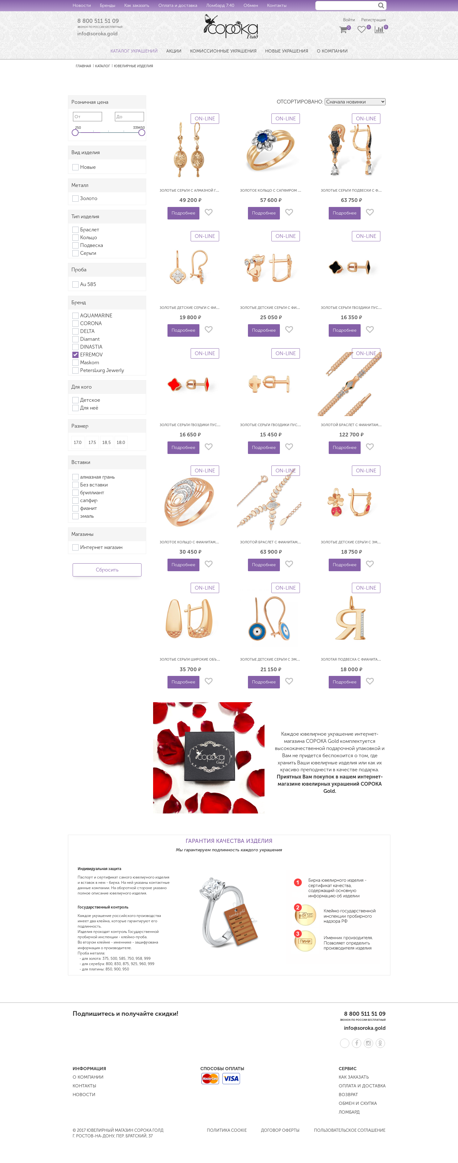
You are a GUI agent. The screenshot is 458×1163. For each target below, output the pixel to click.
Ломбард (349, 1112)
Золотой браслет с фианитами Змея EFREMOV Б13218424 (292, 543)
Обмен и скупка (358, 1104)
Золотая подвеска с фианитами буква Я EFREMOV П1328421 (376, 660)
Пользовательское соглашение (349, 1131)
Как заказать (136, 5)
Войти (346, 20)
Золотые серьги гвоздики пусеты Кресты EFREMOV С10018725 (297, 426)
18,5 (106, 443)
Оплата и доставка (177, 5)
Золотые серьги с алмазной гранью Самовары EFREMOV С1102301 (221, 191)
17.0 (78, 443)
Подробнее (183, 213)
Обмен (251, 5)
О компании (88, 1077)
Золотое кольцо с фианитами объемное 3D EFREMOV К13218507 (219, 543)
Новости (82, 5)
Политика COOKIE (227, 1131)
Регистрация (373, 20)
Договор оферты (280, 1131)
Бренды (107, 5)
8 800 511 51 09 (99, 21)
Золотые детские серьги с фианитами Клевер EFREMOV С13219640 (221, 308)
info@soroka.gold (97, 35)
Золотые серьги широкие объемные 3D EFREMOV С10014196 (215, 660)
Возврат (348, 1095)
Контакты (276, 5)
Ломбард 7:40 (220, 5)
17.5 (92, 443)
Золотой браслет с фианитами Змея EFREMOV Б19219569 (373, 426)
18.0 (121, 443)
